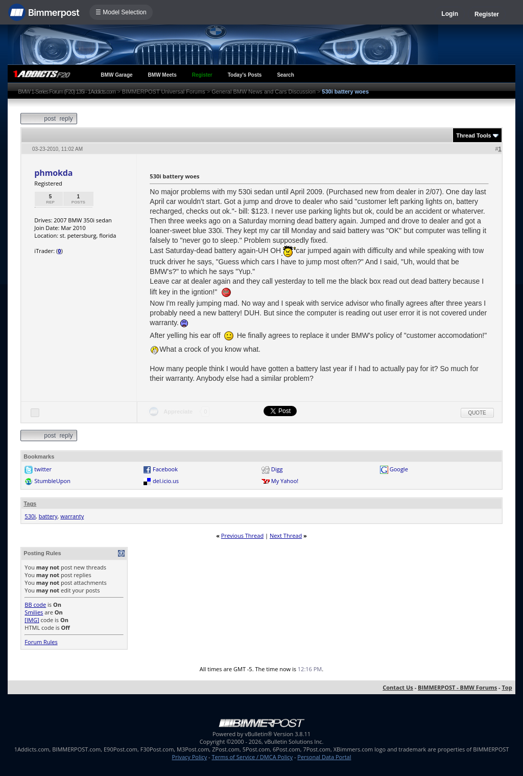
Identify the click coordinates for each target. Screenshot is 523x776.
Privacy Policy (189, 757)
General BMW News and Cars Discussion (263, 91)
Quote (477, 413)
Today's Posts (245, 75)
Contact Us (398, 687)
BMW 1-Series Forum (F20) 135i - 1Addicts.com (66, 91)
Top (507, 687)
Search (285, 75)
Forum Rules (41, 642)
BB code (35, 604)
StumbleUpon (52, 481)
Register (486, 14)
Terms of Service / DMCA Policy (252, 757)
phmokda (53, 172)
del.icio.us (166, 481)
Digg (277, 469)
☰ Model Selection (121, 12)
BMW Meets (162, 75)
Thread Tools (473, 135)
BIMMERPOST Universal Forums (163, 91)
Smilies (34, 612)
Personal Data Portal (324, 757)
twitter (43, 469)
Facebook (165, 469)
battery (48, 516)
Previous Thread (242, 535)
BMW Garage (116, 75)
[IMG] (32, 620)
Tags (29, 503)
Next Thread (286, 535)
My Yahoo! (284, 481)
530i (30, 516)
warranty (72, 516)
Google (399, 469)
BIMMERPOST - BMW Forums (457, 687)
